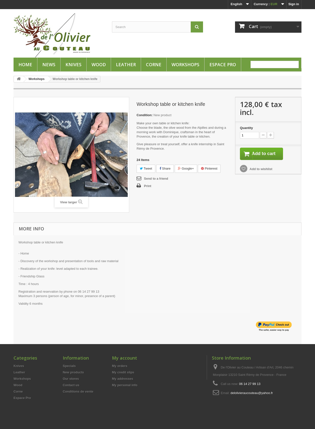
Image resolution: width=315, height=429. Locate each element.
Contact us (71, 385)
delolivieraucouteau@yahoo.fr (252, 393)
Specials (69, 366)
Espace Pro (222, 64)
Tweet (146, 168)
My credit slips (123, 372)
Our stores (71, 379)
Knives (73, 64)
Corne (153, 64)
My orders (119, 366)
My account (124, 358)
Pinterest (209, 168)
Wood (99, 64)
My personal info (124, 385)
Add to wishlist (260, 169)
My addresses (122, 379)
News (48, 64)
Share (165, 168)
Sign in (293, 4)
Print (147, 186)
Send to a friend (156, 178)
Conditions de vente (78, 391)
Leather (126, 64)
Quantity (246, 128)
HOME (25, 64)
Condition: (145, 115)
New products (73, 372)
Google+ (186, 168)
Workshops (185, 64)
